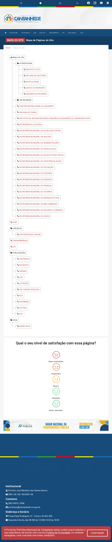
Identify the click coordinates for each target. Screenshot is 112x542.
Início (8, 48)
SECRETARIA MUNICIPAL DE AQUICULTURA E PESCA (41, 155)
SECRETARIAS (26, 32)
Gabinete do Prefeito (28, 112)
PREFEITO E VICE (33, 69)
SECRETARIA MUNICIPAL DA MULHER (35, 137)
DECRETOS (24, 265)
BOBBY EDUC (24, 326)
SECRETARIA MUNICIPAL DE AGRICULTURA (37, 149)
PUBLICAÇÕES (72, 32)
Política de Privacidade (58, 532)
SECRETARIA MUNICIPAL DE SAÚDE (34, 216)
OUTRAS (23, 308)
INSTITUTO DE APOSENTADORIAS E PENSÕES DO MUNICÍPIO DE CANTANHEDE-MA (54, 118)
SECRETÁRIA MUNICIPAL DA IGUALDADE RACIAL (40, 130)
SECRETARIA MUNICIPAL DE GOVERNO (35, 192)
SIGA (82, 32)
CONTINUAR (97, 533)
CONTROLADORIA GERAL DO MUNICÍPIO (36, 106)
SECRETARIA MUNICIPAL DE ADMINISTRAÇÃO (39, 143)
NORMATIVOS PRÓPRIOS (36, 94)
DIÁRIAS (23, 271)
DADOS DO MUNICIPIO (35, 88)
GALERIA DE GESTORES (36, 75)
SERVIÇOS (42, 32)
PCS (21, 314)
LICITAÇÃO (24, 283)
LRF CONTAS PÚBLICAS (29, 289)
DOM (35, 32)
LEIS (21, 277)
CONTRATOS (24, 259)
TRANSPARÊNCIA (54, 32)
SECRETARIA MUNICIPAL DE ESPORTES (35, 173)
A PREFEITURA (13, 32)
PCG (21, 295)
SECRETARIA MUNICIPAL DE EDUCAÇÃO (36, 167)
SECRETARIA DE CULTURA (30, 124)
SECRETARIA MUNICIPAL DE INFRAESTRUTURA (39, 198)
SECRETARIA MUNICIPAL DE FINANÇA (35, 185)
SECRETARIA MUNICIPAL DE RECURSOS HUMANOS (41, 210)
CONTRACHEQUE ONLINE (30, 234)
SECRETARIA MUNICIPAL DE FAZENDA (35, 179)
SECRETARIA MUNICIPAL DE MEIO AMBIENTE (38, 204)
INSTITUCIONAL (32, 82)
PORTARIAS (24, 302)
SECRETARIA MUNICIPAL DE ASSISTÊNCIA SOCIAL (40, 161)
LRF (63, 32)
